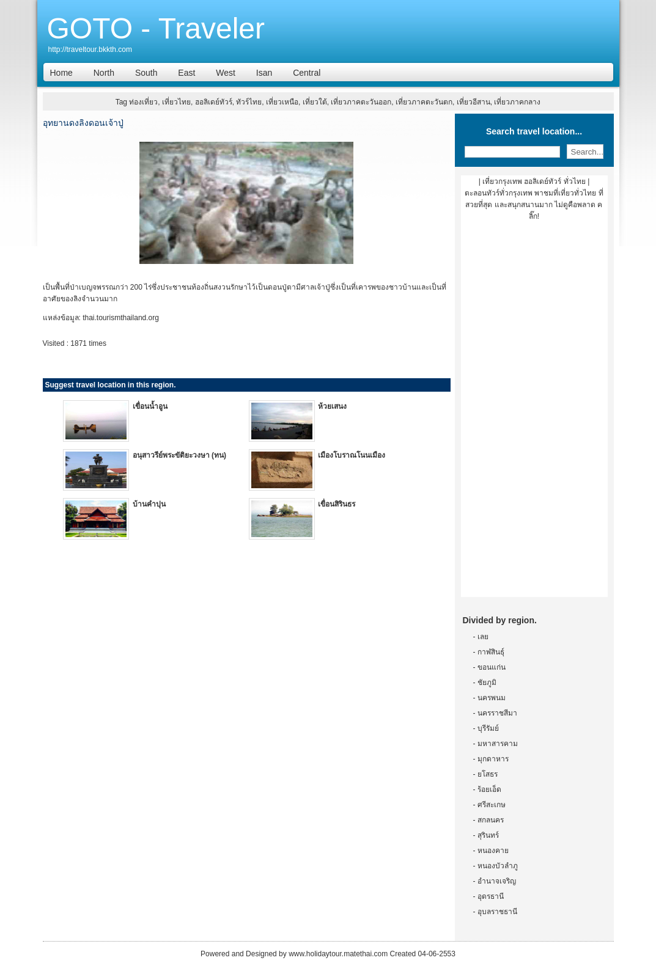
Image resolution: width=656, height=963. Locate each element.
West (225, 73)
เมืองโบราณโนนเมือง (351, 455)
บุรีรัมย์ (488, 728)
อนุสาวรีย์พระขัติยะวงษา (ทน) (179, 455)
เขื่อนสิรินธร (336, 504)
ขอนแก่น (491, 667)
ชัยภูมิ (486, 682)
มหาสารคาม (497, 743)
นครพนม (491, 698)
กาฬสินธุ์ (490, 652)
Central (306, 73)
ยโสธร (487, 774)
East (186, 73)
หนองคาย (493, 850)
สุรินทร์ (488, 835)
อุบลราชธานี (497, 911)
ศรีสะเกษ (491, 804)
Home (61, 73)
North (104, 73)
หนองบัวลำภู (497, 866)
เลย (482, 636)
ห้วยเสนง (332, 406)
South (146, 73)
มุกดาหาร (493, 759)
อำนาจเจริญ (496, 881)
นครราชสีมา (497, 713)
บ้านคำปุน (149, 504)
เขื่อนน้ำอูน (150, 406)
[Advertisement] (534, 413)
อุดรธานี (490, 896)
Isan (264, 73)
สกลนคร (490, 820)
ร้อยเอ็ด (489, 789)
